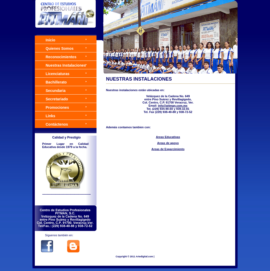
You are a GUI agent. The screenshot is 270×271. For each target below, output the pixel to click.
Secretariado (57, 99)
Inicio (50, 40)
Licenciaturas (57, 74)
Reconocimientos (61, 57)
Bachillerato (56, 82)
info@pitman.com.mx (172, 105)
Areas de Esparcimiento (167, 149)
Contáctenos (57, 124)
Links (50, 116)
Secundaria (55, 90)
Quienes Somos (60, 48)
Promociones (57, 107)
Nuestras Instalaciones (66, 65)
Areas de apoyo (168, 143)
